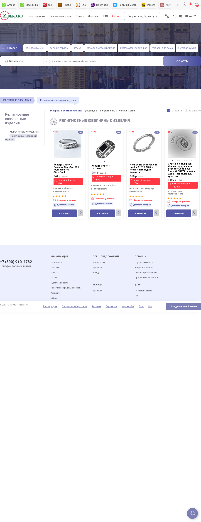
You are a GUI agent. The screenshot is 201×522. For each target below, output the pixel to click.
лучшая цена (90, 110)
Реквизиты (56, 293)
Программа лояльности (146, 277)
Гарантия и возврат (60, 16)
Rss (150, 306)
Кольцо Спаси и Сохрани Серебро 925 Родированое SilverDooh (66, 168)
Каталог (12, 48)
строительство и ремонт (101, 48)
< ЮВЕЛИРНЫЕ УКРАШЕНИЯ (24, 131)
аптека (77, 48)
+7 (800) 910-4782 (183, 16)
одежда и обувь (35, 48)
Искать (182, 61)
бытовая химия (187, 48)
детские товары (59, 48)
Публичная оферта (59, 283)
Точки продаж (50, 306)
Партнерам (111, 306)
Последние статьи (143, 291)
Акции (115, 16)
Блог (141, 306)
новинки (122, 110)
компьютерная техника (133, 48)
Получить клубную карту (142, 16)
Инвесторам (99, 262)
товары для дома (162, 48)
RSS (137, 296)
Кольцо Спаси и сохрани (101, 167)
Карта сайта (128, 306)
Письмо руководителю (146, 272)
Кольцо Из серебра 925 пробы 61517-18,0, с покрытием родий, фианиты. (143, 168)
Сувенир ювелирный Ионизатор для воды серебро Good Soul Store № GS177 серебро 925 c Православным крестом (182, 170)
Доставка (93, 16)
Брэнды (54, 298)
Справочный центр (144, 262)
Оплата (80, 16)
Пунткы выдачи (36, 16)
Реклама (96, 306)
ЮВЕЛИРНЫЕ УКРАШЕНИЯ (17, 100)
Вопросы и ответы (144, 267)
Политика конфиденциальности (66, 288)
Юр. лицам (98, 267)
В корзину (64, 213)
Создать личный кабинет (185, 306)
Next (178, 5)
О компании (56, 262)
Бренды (96, 272)
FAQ (105, 16)
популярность (107, 110)
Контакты (55, 277)
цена (132, 110)
